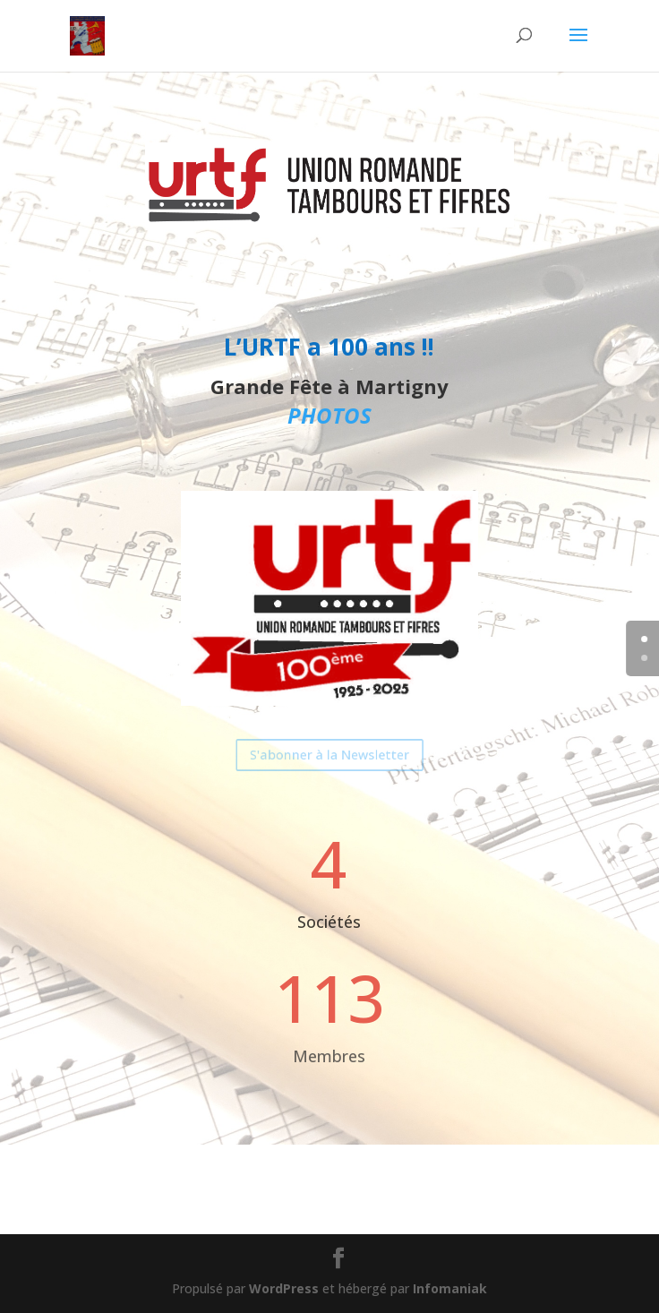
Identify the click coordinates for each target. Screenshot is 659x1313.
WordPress (284, 1288)
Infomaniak (450, 1288)
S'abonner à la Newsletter (330, 754)
